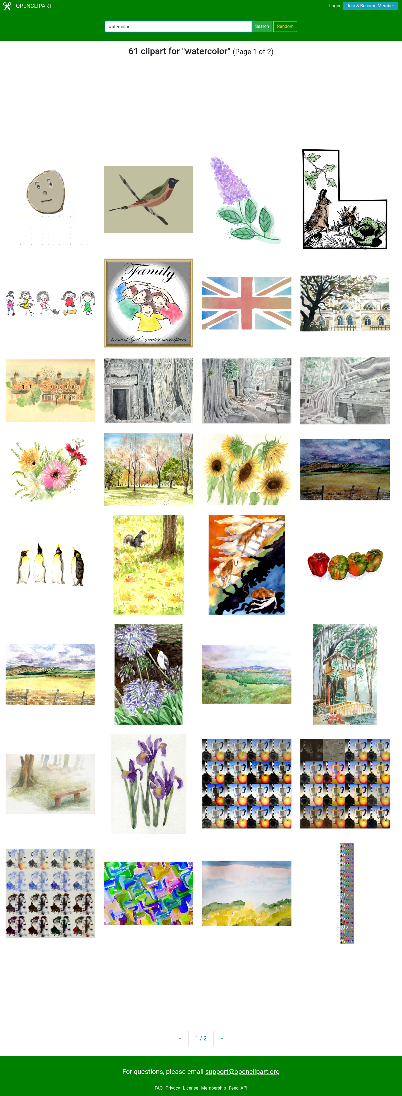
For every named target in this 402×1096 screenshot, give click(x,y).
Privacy (173, 1088)
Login (334, 5)
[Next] (221, 1038)
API (243, 1088)
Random (285, 26)
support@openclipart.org (242, 1072)
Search (262, 26)
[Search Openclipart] (178, 26)
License (190, 1088)
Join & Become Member (370, 5)
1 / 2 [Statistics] (201, 1038)
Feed (234, 1088)
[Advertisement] (201, 107)
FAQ (159, 1088)
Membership (213, 1088)
